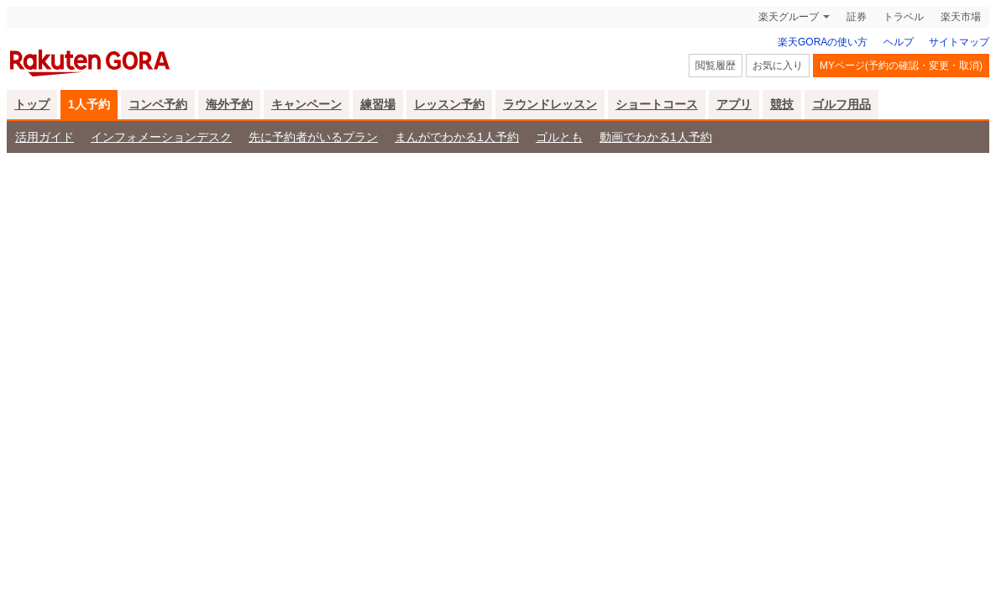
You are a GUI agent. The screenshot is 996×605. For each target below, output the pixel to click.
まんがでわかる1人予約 (457, 137)
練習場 (378, 104)
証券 (857, 17)
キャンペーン (306, 104)
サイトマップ (959, 42)
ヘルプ (898, 42)
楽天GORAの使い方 (823, 42)
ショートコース (657, 104)
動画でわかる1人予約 (656, 137)
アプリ (734, 104)
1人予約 (89, 104)
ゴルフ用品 (841, 104)
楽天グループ (788, 17)
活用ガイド (44, 137)
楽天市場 (961, 17)
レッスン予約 (449, 104)
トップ (32, 104)
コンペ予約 (157, 104)
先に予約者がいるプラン (313, 137)
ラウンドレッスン (550, 104)
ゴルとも (559, 137)
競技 (782, 104)
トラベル (903, 17)
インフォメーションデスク (161, 137)
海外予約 (229, 104)
